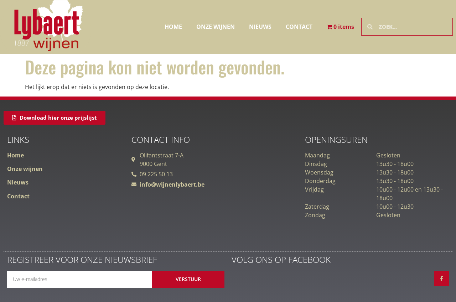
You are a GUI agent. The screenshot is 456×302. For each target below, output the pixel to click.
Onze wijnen (215, 27)
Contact (299, 27)
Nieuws (260, 27)
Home (173, 27)
